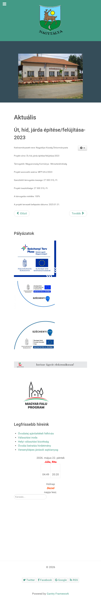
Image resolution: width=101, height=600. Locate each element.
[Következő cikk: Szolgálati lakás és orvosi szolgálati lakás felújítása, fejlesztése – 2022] (78, 213)
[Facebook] (45, 580)
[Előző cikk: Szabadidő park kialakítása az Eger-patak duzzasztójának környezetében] (21, 213)
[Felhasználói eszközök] (82, 148)
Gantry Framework (58, 593)
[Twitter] (29, 580)
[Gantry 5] (50, 20)
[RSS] (74, 580)
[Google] (61, 580)
